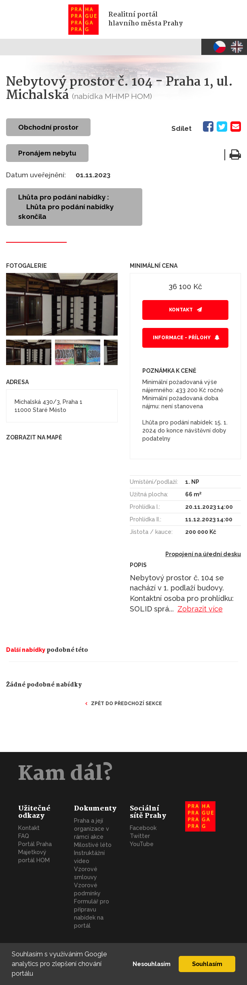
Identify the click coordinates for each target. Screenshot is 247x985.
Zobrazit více (200, 609)
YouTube (142, 844)
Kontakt (181, 310)
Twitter (140, 836)
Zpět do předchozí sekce (126, 703)
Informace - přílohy (182, 337)
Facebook (143, 828)
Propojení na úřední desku (203, 554)
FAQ (23, 836)
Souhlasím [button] (207, 963)
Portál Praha (35, 844)
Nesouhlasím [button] (152, 963)
